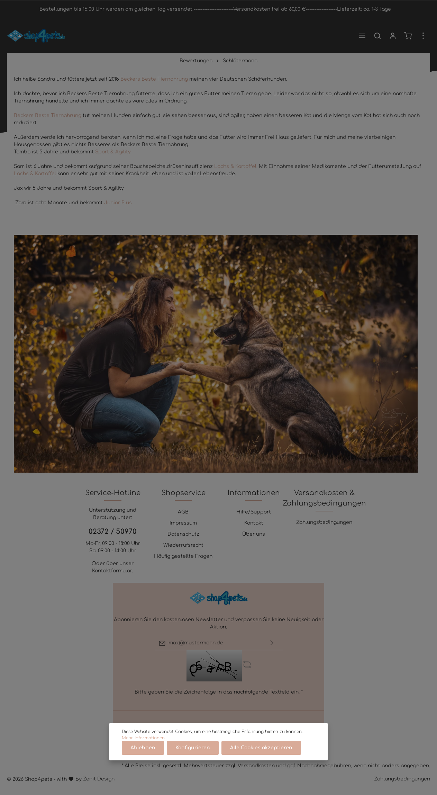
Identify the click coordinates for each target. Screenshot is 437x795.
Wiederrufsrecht (183, 545)
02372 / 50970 (113, 532)
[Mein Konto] (393, 36)
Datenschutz (183, 534)
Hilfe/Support (253, 512)
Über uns (253, 534)
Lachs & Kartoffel (235, 166)
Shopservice (183, 493)
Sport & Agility (113, 151)
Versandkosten (256, 765)
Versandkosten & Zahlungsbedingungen (324, 498)
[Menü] (362, 36)
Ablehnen (142, 747)
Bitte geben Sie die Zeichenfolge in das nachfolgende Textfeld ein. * (219, 692)
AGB (183, 512)
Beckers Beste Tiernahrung (154, 79)
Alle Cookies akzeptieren (261, 747)
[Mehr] (423, 36)
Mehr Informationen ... (145, 737)
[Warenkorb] (408, 36)
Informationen (254, 493)
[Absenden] (272, 643)
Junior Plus (118, 202)
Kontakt (253, 523)
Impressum (183, 523)
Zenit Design (99, 778)
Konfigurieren (192, 747)
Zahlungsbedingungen (324, 522)
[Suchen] (377, 36)
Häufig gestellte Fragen (183, 556)
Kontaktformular (112, 570)
